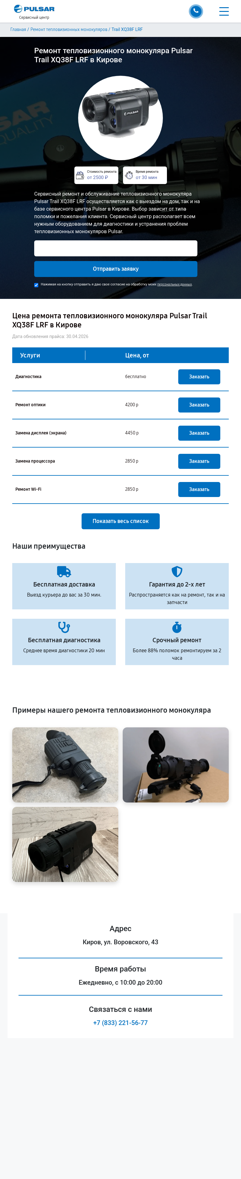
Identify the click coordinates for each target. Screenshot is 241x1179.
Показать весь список (121, 521)
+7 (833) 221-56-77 (120, 1023)
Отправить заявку (116, 268)
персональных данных (174, 284)
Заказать (199, 377)
